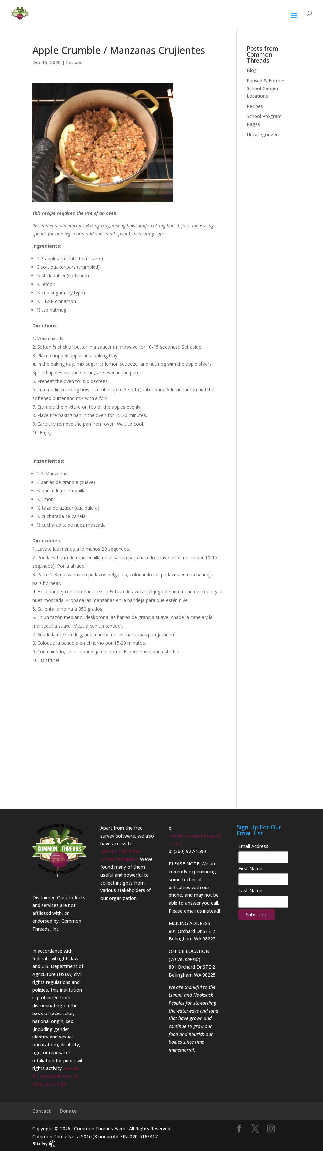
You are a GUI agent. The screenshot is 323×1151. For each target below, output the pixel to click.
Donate (68, 1111)
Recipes (74, 62)
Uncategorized (263, 134)
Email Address (253, 846)
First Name (250, 868)
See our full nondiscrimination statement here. (56, 1076)
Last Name (250, 891)
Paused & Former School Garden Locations (265, 88)
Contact (41, 1111)
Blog (252, 70)
